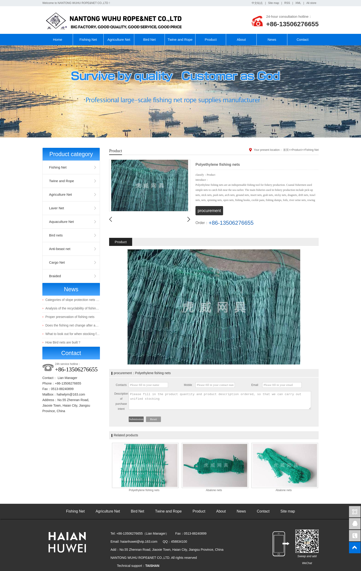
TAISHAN (152, 566)
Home (57, 39)
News (272, 39)
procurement (209, 210)
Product (211, 39)
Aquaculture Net (61, 222)
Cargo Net (57, 262)
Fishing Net (88, 39)
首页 (286, 149)
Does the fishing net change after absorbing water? (81, 325)
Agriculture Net (118, 39)
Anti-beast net (59, 249)
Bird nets (56, 235)
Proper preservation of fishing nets (69, 317)
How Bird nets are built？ (63, 342)
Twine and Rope (180, 39)
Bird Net (149, 39)
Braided (55, 276)
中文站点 (257, 3)
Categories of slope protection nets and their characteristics (87, 300)
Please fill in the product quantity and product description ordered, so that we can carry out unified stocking (220, 400)
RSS (287, 3)
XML (298, 3)
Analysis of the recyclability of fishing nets (75, 308)
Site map (273, 3)
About (241, 39)
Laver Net (56, 208)
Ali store (311, 3)
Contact (303, 39)
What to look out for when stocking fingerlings (77, 334)
